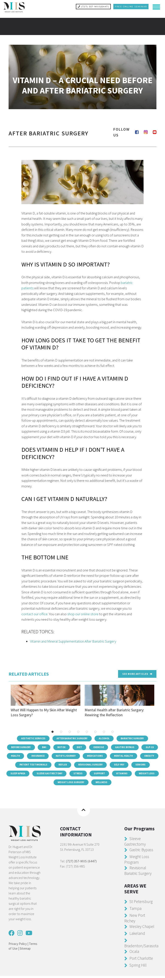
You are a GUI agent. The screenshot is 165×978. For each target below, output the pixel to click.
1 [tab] (52, 730)
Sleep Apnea (63, 774)
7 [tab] (104, 730)
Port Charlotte (141, 960)
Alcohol (105, 736)
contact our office (34, 612)
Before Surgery (27, 746)
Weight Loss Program (137, 861)
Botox (70, 746)
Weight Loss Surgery (96, 783)
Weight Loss (62, 783)
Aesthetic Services (31, 736)
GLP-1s (28, 755)
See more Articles (137, 671)
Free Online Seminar (131, 6)
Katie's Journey (102, 755)
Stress (126, 774)
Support (149, 774)
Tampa (135, 910)
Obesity (49, 765)
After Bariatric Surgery (72, 736)
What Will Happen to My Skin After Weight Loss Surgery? (45, 699)
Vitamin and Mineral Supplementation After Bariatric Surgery (73, 639)
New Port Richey (135, 920)
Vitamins (36, 783)
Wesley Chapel (142, 928)
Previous (6, 702)
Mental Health (22, 765)
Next (158, 702)
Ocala (134, 953)
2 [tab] (61, 730)
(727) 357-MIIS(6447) (93, 6)
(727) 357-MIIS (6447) (81, 863)
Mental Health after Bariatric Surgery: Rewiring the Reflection (119, 699)
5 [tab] (87, 730)
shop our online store (82, 612)
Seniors (38, 774)
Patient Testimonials (80, 765)
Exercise (110, 746)
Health (49, 755)
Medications (132, 755)
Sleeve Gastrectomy (96, 774)
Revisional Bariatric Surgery (139, 872)
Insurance (73, 755)
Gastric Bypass (138, 746)
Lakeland (137, 935)
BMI (52, 746)
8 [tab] (112, 730)
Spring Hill (138, 967)
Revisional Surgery (140, 765)
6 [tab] (95, 730)
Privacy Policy (18, 946)
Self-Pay (15, 774)
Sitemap (25, 951)
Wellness (128, 783)
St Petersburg (141, 903)
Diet (90, 746)
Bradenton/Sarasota (142, 947)
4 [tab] (78, 730)
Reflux (110, 765)
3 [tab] (70, 730)
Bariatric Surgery (135, 736)
